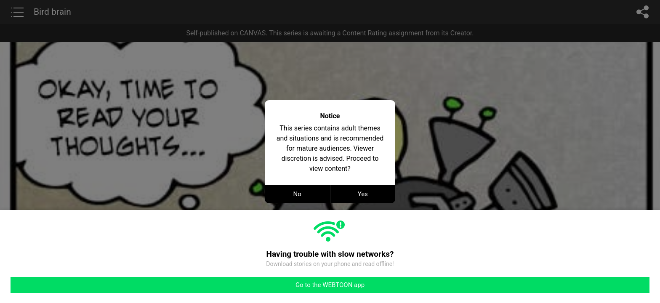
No (297, 194)
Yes (363, 194)
